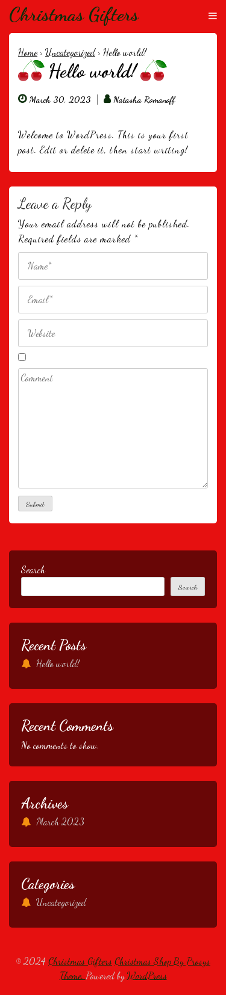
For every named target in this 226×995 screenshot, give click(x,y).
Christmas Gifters (74, 14)
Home (27, 52)
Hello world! (58, 663)
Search (33, 569)
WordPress (147, 975)
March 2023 (60, 821)
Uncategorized (70, 52)
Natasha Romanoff (144, 99)
